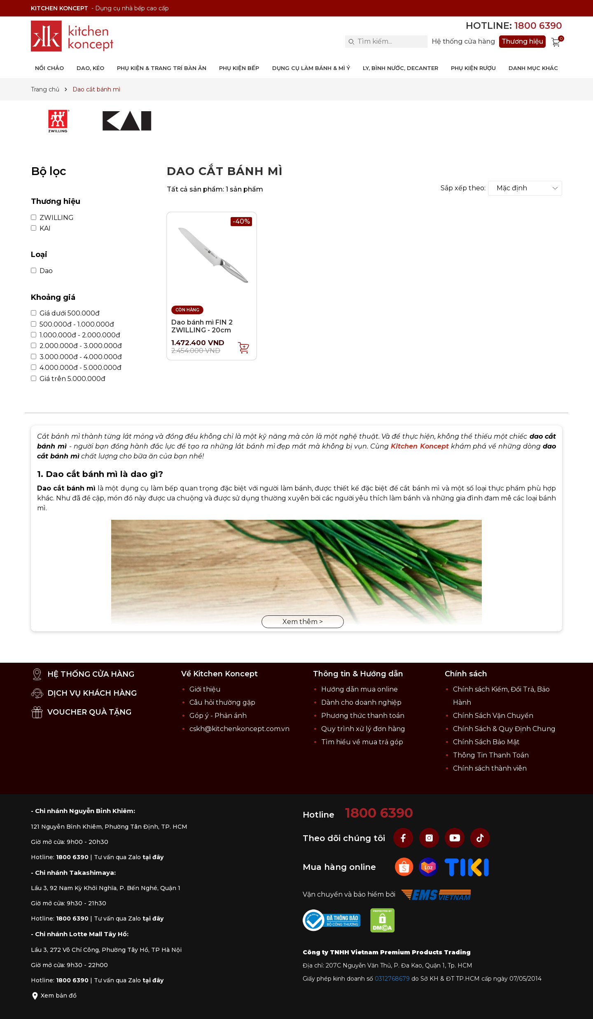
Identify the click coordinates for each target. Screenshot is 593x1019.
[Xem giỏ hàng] (556, 41)
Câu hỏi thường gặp (222, 702)
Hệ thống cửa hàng (463, 41)
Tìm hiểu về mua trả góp (362, 742)
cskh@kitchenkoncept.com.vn (239, 729)
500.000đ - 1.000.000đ (72, 324)
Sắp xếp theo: (463, 188)
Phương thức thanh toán (362, 716)
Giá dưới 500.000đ (65, 313)
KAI (41, 228)
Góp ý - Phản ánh (218, 716)
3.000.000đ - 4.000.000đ (76, 357)
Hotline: (514, 25)
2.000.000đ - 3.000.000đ (76, 346)
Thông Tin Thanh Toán (491, 755)
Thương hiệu (522, 41)
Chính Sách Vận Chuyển (493, 716)
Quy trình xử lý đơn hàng (363, 729)
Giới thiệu (205, 689)
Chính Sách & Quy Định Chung (504, 729)
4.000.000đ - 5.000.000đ (76, 368)
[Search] (351, 41)
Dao (42, 271)
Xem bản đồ (54, 995)
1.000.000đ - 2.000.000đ (75, 335)
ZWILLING (52, 218)
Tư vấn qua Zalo (128, 857)
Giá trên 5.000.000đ (68, 379)
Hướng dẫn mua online (359, 689)
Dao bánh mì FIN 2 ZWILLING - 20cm (202, 326)
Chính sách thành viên (490, 768)
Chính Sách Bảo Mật (486, 742)
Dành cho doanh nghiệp (361, 702)
